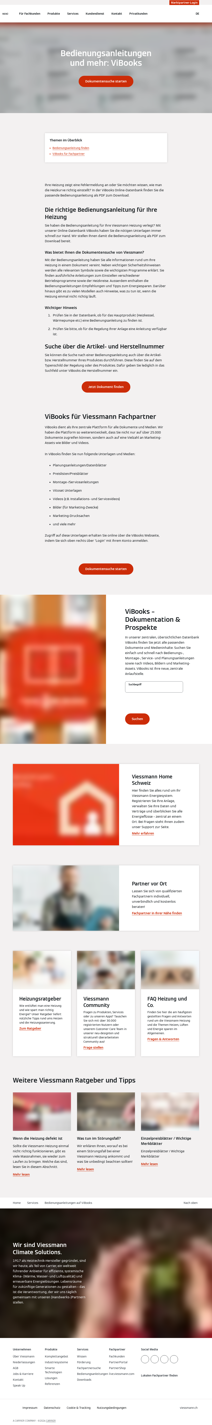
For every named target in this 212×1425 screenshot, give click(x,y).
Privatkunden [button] (138, 13)
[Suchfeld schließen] (189, 14)
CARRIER (51, 1420)
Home (17, 1203)
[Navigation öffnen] (5, 13)
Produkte (53, 13)
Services (72, 13)
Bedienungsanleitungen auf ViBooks (68, 1203)
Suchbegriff (135, 684)
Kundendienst (95, 13)
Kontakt (116, 13)
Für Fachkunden (29, 13)
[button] (191, 1203)
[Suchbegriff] (154, 689)
